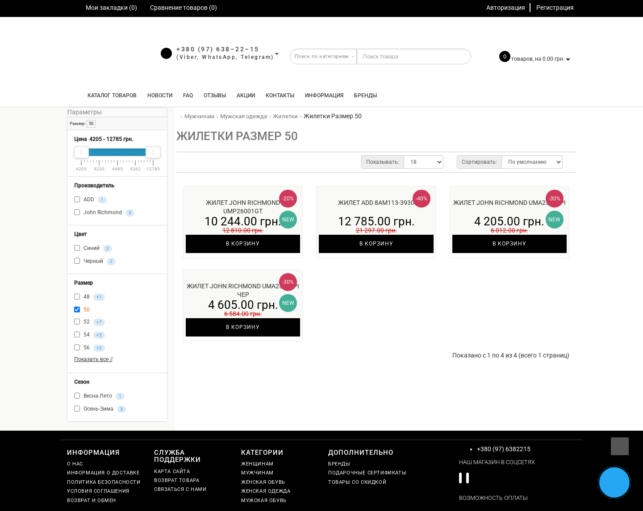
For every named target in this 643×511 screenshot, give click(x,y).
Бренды (365, 95)
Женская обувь (263, 482)
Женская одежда (265, 491)
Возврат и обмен (91, 500)
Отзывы (215, 95)
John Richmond (104, 212)
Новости (159, 95)
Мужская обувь (264, 500)
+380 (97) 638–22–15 (217, 49)
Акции (246, 95)
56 (89, 348)
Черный (95, 261)
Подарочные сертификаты (367, 473)
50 (91, 123)
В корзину (243, 244)
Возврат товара (176, 480)
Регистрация (555, 7)
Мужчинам (257, 473)
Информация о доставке (103, 473)
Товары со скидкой (357, 482)
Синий (93, 248)
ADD (90, 200)
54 (89, 335)
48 (89, 297)
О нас (75, 464)
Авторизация (505, 7)
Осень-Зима (100, 409)
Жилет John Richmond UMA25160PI (509, 202)
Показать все (93, 359)
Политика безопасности (104, 482)
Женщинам (257, 464)
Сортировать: (479, 162)
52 (89, 322)
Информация (324, 95)
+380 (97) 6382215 (503, 449)
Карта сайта (172, 471)
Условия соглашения (98, 491)
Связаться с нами (180, 489)
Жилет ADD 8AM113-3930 (376, 202)
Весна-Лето (99, 396)
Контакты (280, 95)
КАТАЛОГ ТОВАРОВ (110, 95)
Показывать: (382, 162)
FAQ (188, 95)
